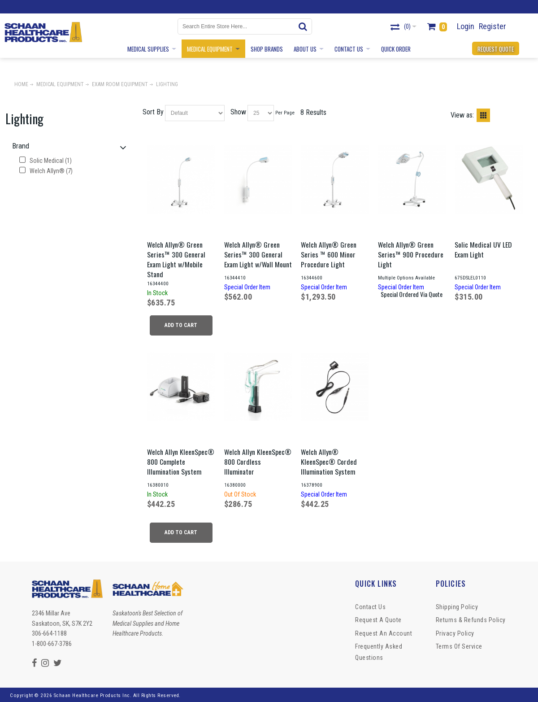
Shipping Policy (457, 606)
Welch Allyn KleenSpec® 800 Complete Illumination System (180, 461)
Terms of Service (459, 646)
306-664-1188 (49, 633)
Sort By (153, 112)
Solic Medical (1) (45, 160)
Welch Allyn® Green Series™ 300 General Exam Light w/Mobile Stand (176, 259)
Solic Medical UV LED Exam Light (483, 249)
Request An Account (383, 633)
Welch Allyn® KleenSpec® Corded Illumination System (329, 461)
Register (492, 26)
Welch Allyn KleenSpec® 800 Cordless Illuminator (257, 461)
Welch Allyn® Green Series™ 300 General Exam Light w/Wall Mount (258, 254)
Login (465, 26)
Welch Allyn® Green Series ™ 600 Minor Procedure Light (328, 254)
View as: (462, 115)
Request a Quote (378, 620)
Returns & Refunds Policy (471, 620)
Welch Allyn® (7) (46, 170)
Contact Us (370, 606)
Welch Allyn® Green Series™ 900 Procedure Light (410, 254)
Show (238, 112)
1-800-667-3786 (52, 643)
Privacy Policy (455, 633)
